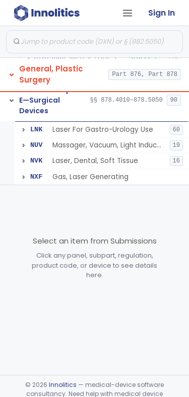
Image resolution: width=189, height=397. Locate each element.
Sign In (161, 13)
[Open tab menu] (127, 13)
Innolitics (63, 384)
